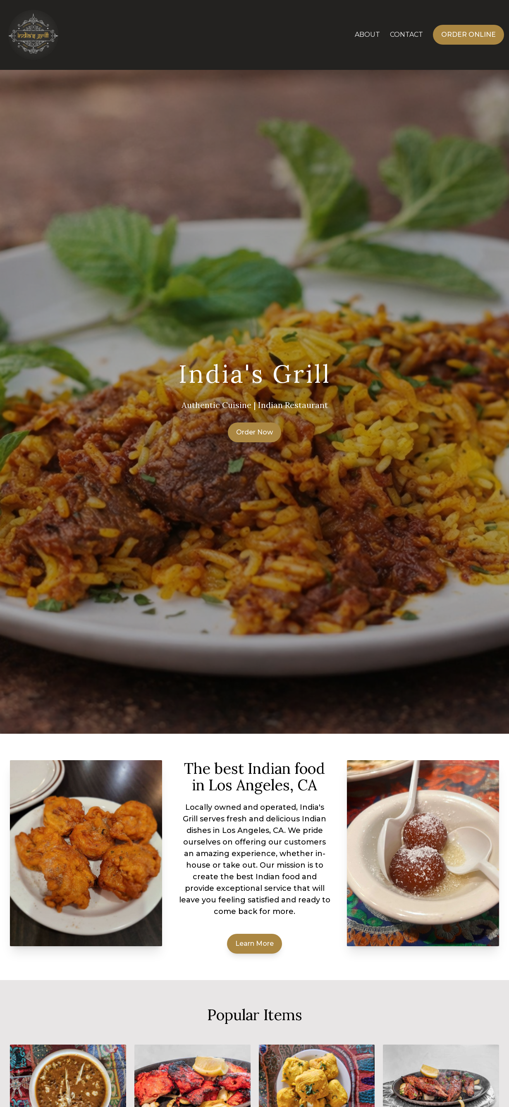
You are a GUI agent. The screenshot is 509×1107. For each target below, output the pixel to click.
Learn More (254, 943)
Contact (406, 34)
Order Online (468, 34)
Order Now (254, 432)
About (367, 34)
